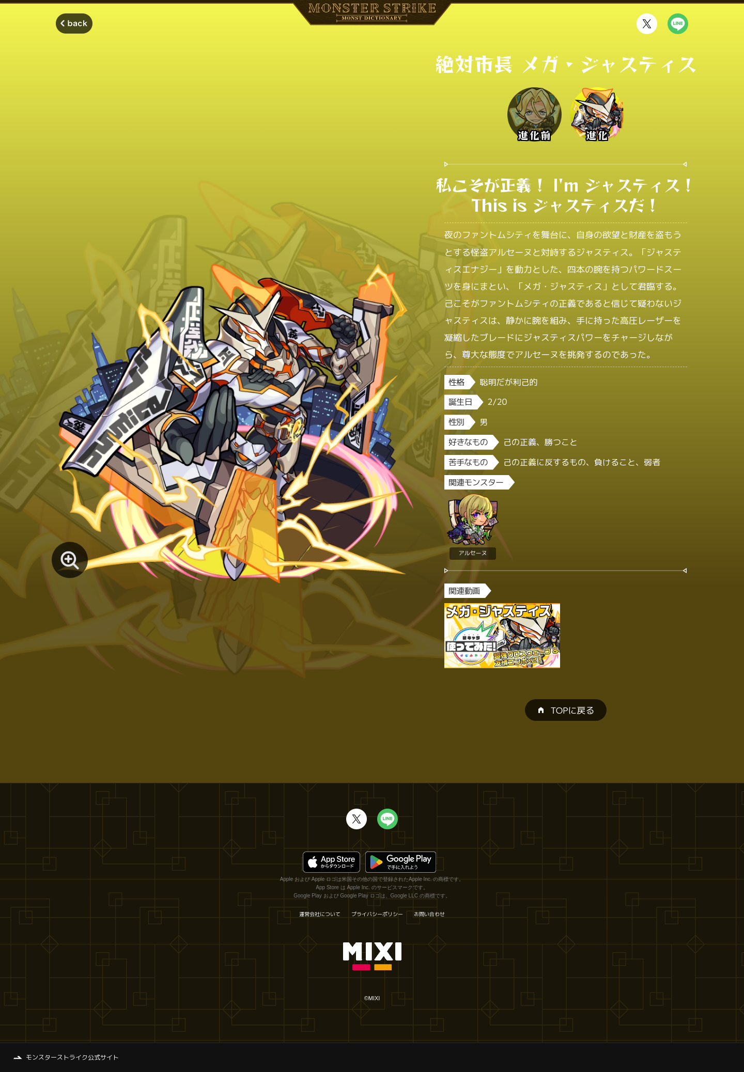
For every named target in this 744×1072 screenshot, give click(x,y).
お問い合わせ (429, 914)
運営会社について (319, 914)
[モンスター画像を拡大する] (70, 560)
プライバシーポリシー (377, 914)
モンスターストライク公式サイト (72, 1057)
